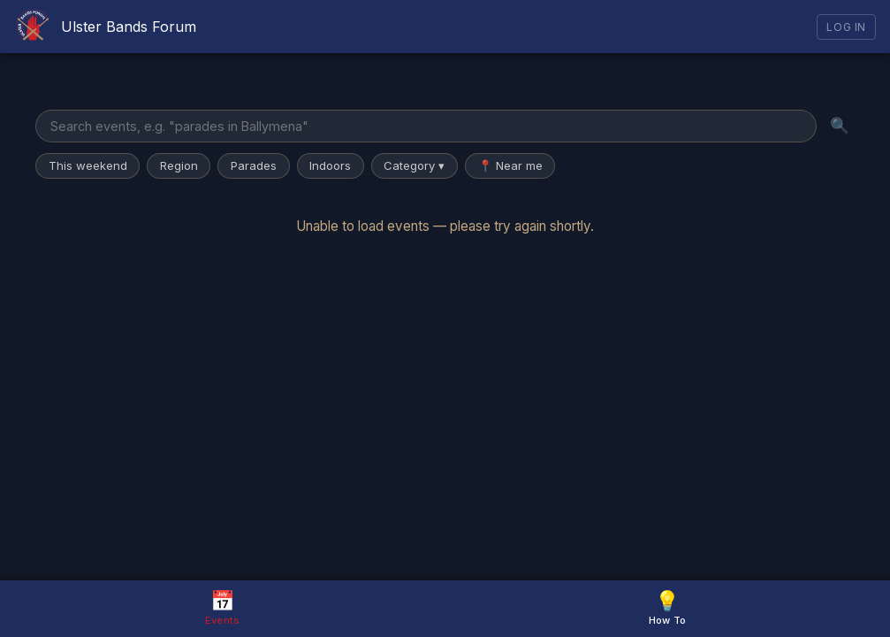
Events (222, 607)
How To (668, 607)
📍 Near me (510, 165)
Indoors (330, 165)
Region (179, 165)
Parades (254, 165)
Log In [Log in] (846, 27)
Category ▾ (414, 165)
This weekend (88, 165)
